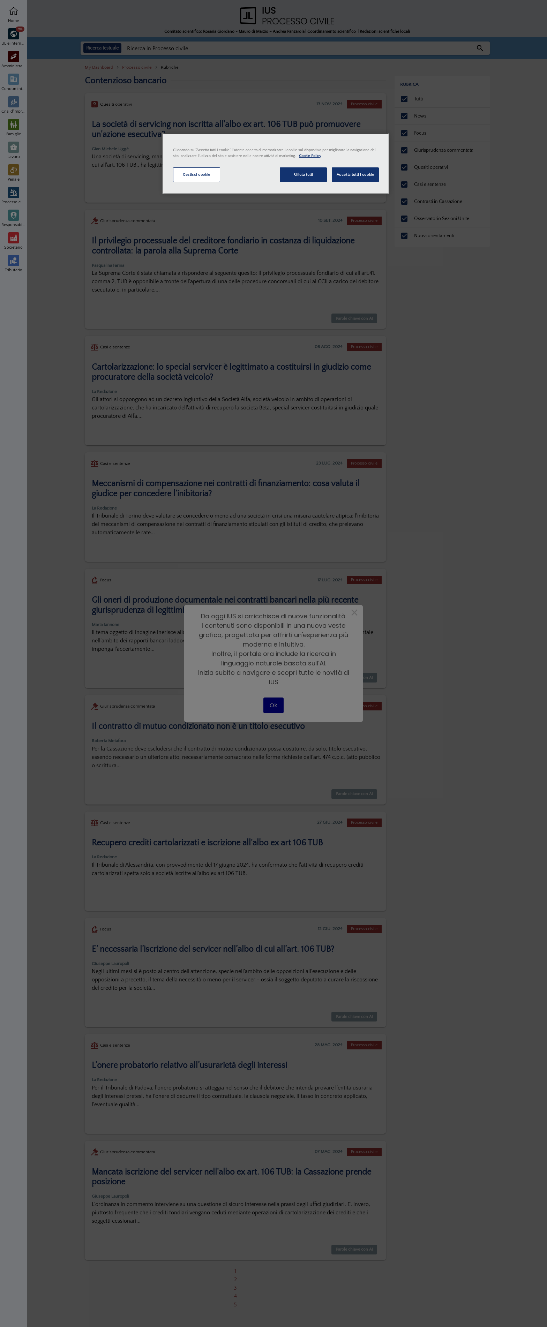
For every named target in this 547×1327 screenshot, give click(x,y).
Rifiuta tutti (303, 174)
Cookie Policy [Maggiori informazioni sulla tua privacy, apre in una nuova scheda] (310, 155)
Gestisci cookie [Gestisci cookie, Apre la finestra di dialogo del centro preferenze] (196, 174)
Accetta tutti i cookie (355, 174)
